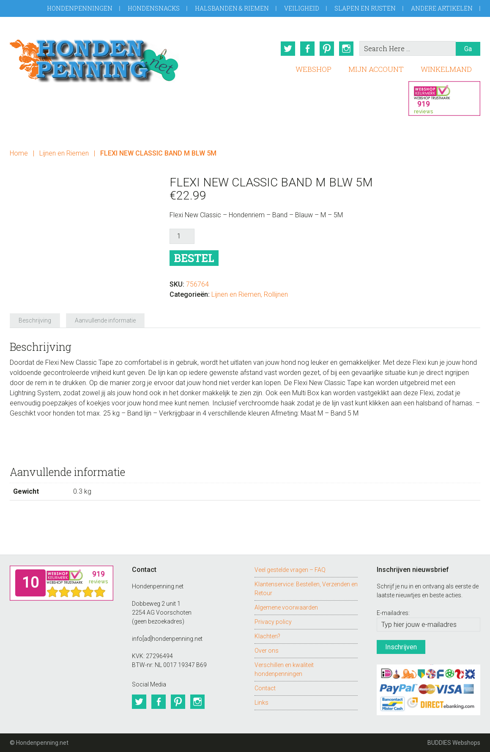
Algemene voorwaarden (286, 607)
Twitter (288, 48)
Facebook (307, 48)
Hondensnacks (154, 8)
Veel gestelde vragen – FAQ (290, 569)
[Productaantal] (182, 236)
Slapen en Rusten (365, 8)
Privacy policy (273, 621)
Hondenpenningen (79, 8)
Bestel (194, 258)
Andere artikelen (442, 8)
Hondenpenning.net (94, 58)
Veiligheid (301, 8)
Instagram (346, 48)
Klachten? (267, 635)
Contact (265, 687)
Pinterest (327, 48)
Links (261, 702)
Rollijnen (276, 294)
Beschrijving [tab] (35, 320)
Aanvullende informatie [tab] (105, 320)
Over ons (267, 650)
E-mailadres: (393, 613)
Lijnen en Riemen (64, 153)
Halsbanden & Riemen (232, 8)
